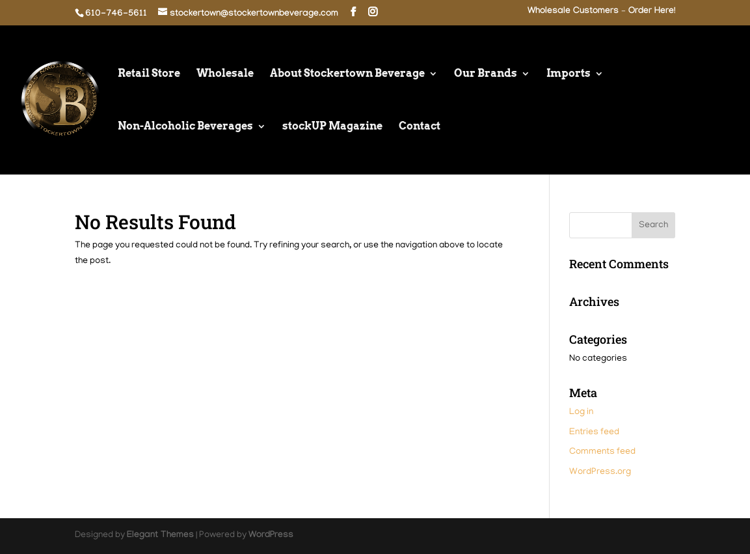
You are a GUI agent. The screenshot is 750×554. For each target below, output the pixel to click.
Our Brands (485, 74)
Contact (419, 127)
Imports (568, 74)
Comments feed (602, 452)
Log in (581, 412)
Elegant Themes (160, 536)
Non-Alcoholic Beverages (185, 127)
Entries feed (594, 432)
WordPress (270, 536)
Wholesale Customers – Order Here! (601, 12)
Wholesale (225, 74)
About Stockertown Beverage (347, 74)
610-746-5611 (116, 14)
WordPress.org (600, 472)
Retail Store (149, 74)
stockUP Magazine (332, 127)
